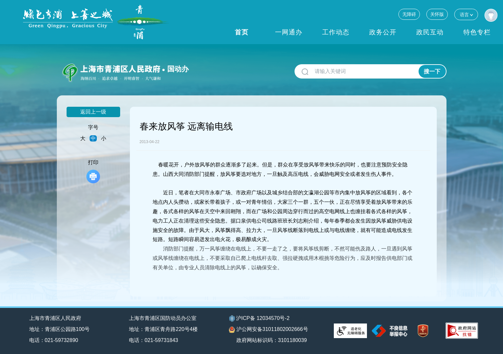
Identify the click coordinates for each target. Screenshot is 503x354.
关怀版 (437, 14)
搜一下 (432, 71)
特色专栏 (477, 32)
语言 (466, 14)
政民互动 (430, 32)
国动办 (178, 69)
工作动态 (335, 32)
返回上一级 (93, 112)
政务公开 (382, 32)
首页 (241, 32)
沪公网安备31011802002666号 (268, 329)
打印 (93, 171)
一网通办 (288, 32)
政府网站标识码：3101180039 (271, 340)
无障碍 (409, 14)
